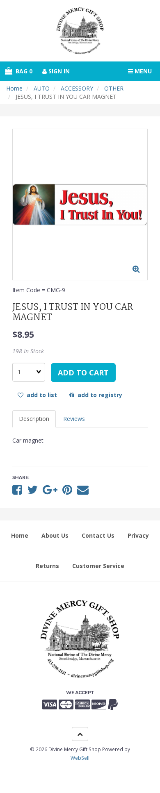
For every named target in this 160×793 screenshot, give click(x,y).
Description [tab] (34, 419)
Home (14, 88)
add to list (37, 395)
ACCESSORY (77, 88)
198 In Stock (28, 351)
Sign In (56, 71)
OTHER (113, 88)
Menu (140, 71)
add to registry (95, 395)
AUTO (42, 88)
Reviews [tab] (74, 419)
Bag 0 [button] (18, 71)
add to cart (83, 372)
